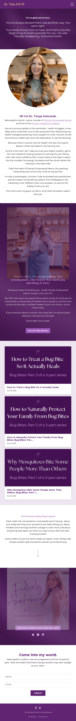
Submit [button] (38, 693)
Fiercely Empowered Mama (57, 120)
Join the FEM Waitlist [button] (38, 331)
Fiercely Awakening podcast (46, 123)
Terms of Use (32, 716)
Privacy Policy (43, 716)
